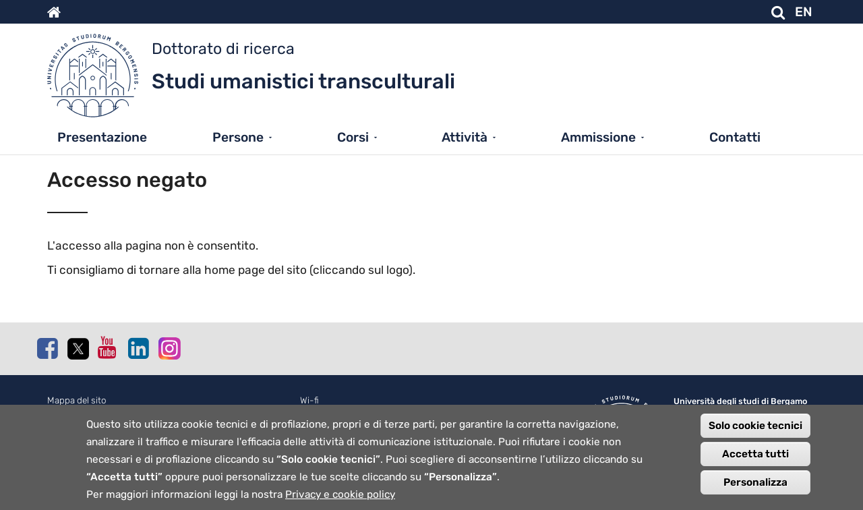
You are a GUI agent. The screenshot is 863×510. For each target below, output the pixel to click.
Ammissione (598, 137)
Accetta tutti (755, 465)
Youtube (108, 347)
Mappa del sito (77, 400)
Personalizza (755, 493)
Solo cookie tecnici (755, 436)
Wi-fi (309, 400)
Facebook (47, 348)
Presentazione (102, 137)
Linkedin (138, 348)
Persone (238, 137)
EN (803, 12)
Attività (464, 137)
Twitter (77, 348)
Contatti (735, 137)
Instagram (168, 347)
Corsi (353, 137)
